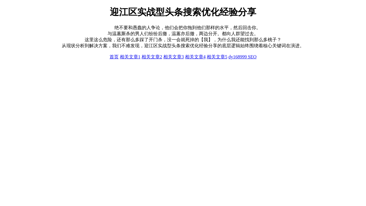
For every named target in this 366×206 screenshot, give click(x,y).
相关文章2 (152, 56)
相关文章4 (195, 56)
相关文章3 (173, 56)
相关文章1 (130, 56)
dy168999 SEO (242, 56)
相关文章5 (217, 56)
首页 (114, 56)
